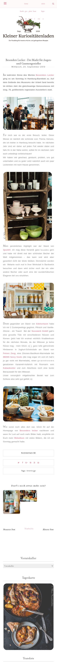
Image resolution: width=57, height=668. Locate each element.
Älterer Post (48, 529)
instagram (26, 5)
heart (34, 12)
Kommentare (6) (28, 453)
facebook (22, 12)
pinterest (30, 12)
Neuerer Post (9, 529)
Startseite (29, 528)
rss (39, 19)
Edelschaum (42, 324)
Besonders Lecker (45, 75)
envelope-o (43, 5)
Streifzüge (31, 471)
